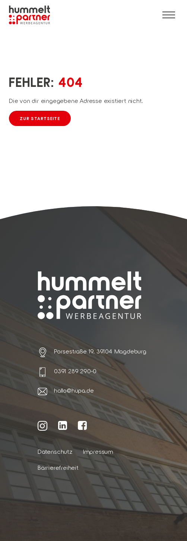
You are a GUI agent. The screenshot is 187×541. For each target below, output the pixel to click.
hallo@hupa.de (74, 390)
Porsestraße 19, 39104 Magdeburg (100, 351)
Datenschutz (55, 451)
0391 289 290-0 (75, 370)
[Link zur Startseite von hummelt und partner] (29, 15)
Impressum (98, 451)
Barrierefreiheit (58, 467)
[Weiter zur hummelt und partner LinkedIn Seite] (62, 425)
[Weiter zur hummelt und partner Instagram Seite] (43, 425)
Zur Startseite (40, 118)
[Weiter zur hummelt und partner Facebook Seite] (82, 425)
